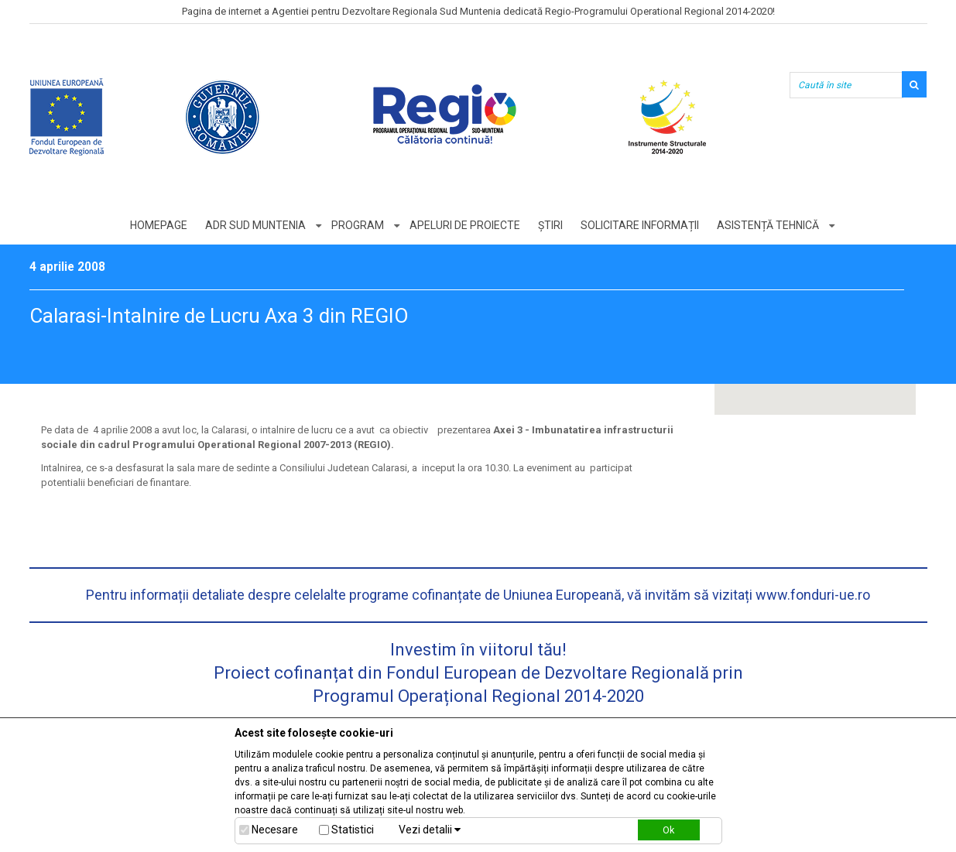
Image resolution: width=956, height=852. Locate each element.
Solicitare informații (640, 225)
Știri (550, 225)
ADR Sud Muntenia (255, 225)
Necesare (275, 829)
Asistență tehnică (768, 225)
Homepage (158, 225)
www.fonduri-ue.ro (813, 595)
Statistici (352, 829)
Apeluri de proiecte (464, 225)
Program (357, 225)
